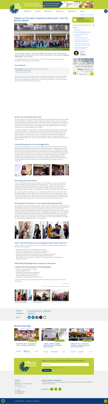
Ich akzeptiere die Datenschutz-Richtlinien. (53, 367)
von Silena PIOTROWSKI (83, 54)
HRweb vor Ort (45, 286)
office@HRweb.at (19, 385)
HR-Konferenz (31, 313)
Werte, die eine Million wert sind (82, 32)
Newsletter (80, 18)
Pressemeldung (59, 340)
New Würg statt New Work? (81, 38)
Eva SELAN (81, 351)
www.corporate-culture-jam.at (23, 72)
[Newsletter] (75, 20)
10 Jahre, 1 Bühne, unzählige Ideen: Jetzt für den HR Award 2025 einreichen (52, 345)
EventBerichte (90, 14)
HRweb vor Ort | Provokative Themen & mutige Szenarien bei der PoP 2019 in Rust (80, 345)
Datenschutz (36, 401)
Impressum (29, 401)
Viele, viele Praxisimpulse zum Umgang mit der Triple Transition (82, 44)
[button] (29, 317)
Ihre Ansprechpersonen (20, 386)
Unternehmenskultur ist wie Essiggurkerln (81, 34)
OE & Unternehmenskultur (34, 311)
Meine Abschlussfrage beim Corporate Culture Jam (81, 48)
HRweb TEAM (54, 351)
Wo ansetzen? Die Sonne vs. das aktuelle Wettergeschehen (82, 40)
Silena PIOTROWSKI (27, 351)
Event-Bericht (77, 30)
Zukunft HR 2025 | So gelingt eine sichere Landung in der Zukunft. (26, 344)
